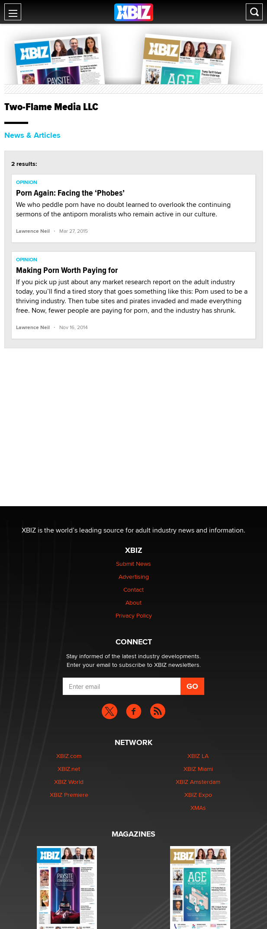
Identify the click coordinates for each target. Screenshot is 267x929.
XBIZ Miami (198, 768)
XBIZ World (69, 781)
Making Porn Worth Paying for (67, 270)
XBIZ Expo (198, 794)
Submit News (133, 563)
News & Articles (32, 135)
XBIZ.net (69, 768)
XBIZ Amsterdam (198, 781)
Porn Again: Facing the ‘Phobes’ (70, 193)
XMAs (198, 807)
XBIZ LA (198, 755)
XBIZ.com (68, 755)
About (133, 602)
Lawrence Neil (33, 231)
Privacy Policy (134, 615)
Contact (133, 589)
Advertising (134, 576)
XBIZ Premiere (69, 794)
